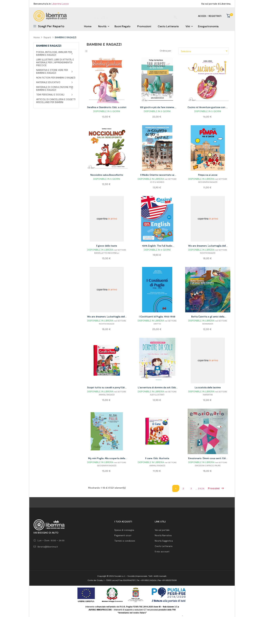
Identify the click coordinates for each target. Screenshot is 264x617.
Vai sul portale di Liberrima (215, 3)
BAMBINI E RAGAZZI (48, 45)
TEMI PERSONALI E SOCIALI (50, 94)
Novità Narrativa (163, 535)
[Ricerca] (132, 16)
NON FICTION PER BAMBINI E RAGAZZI (55, 77)
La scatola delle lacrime (208, 387)
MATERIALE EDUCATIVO (48, 82)
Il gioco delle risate (106, 245)
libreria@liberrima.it (48, 546)
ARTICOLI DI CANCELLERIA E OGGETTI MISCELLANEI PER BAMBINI (56, 101)
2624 (201, 488)
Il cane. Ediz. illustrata (157, 458)
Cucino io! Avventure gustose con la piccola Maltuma (208, 108)
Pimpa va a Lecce (207, 174)
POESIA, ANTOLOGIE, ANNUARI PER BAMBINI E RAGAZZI (54, 53)
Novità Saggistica (164, 540)
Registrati (215, 15)
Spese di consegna (124, 530)
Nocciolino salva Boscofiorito (106, 174)
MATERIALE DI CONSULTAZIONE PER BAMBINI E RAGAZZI (54, 88)
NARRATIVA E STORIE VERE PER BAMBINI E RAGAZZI (52, 71)
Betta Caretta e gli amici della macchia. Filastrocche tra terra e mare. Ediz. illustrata (208, 317)
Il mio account (162, 551)
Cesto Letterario (164, 546)
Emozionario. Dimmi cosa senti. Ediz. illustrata (207, 459)
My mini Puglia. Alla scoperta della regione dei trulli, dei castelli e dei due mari (106, 459)
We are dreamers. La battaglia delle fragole (207, 246)
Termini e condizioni (124, 540)
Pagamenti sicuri (122, 535)
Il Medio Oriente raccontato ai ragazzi (157, 175)
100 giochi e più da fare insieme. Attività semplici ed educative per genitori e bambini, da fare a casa (157, 108)
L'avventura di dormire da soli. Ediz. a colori (157, 388)
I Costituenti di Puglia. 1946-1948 (157, 316)
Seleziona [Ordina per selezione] (205, 51)
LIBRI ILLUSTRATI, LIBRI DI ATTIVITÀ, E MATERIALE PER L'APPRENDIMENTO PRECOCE (55, 62)
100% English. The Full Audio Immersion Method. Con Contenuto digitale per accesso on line (157, 246)
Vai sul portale (162, 530)
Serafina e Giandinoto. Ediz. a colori (106, 107)
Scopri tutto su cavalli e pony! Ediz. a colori (106, 388)
